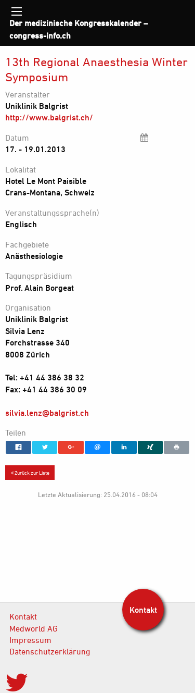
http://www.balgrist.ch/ (49, 117)
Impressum (30, 640)
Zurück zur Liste (30, 472)
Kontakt (23, 616)
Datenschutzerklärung (49, 651)
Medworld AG (33, 628)
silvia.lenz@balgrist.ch (47, 412)
